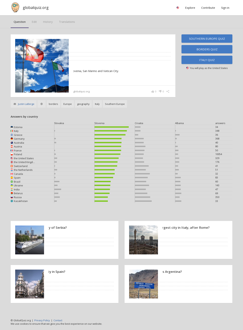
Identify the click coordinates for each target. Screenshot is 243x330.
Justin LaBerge (26, 104)
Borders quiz (207, 49)
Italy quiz (207, 60)
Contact (58, 320)
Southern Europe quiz (207, 38)
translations (67, 22)
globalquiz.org (36, 7)
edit (34, 22)
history (48, 22)
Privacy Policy (42, 320)
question (20, 22)
